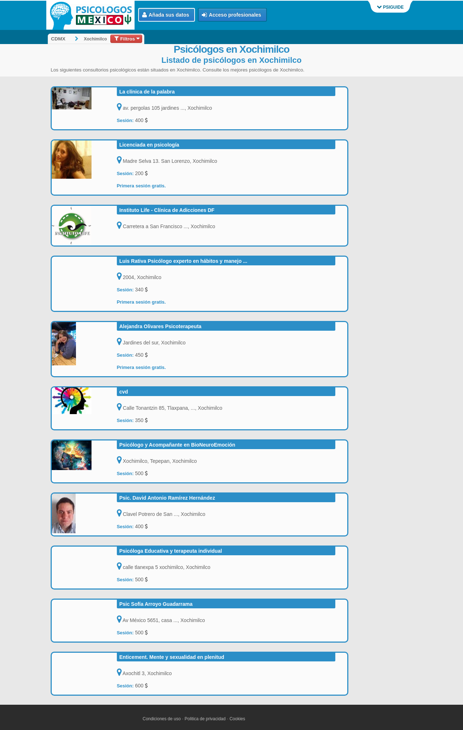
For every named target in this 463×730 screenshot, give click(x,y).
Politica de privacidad (204, 718)
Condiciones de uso (161, 718)
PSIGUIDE (390, 7)
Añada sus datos (165, 15)
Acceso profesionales (231, 15)
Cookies (237, 718)
